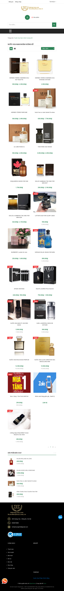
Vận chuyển (11, 552)
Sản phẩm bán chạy (15, 453)
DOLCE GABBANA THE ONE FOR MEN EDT (44, 182)
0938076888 (15, 523)
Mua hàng (10, 565)
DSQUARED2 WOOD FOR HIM (19, 181)
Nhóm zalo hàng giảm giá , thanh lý (45, 396)
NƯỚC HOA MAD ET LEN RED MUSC (19, 324)
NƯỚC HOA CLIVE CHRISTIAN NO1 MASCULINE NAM (44, 360)
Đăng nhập (18, 1)
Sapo (45, 583)
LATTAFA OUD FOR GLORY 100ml (45, 215)
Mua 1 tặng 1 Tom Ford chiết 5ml (19, 396)
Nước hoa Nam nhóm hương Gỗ (20, 44)
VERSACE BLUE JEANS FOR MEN (45, 252)
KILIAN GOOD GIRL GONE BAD (26, 470)
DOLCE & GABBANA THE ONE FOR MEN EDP (19, 216)
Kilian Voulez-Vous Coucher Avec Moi (27, 491)
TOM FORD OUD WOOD (45, 146)
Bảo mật (10, 562)
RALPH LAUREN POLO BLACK (45, 288)
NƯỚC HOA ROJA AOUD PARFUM (19, 359)
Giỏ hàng (34, 15)
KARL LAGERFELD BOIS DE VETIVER (45, 324)
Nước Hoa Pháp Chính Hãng (41, 578)
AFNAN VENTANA (19, 288)
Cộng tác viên (11, 568)
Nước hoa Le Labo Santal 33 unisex (45, 112)
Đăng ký (11, 1)
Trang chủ (10, 38)
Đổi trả (9, 558)
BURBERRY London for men (19, 252)
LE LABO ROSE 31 (19, 146)
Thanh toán (11, 549)
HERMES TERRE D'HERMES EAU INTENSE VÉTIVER (45, 78)
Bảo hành (10, 555)
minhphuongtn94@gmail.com (20, 527)
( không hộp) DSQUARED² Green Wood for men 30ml (19, 433)
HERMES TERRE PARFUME (19, 112)
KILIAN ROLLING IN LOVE (24, 458)
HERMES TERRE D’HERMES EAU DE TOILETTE (19, 78)
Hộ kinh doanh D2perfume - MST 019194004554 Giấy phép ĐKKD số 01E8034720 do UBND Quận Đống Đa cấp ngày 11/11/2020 (32, 587)
